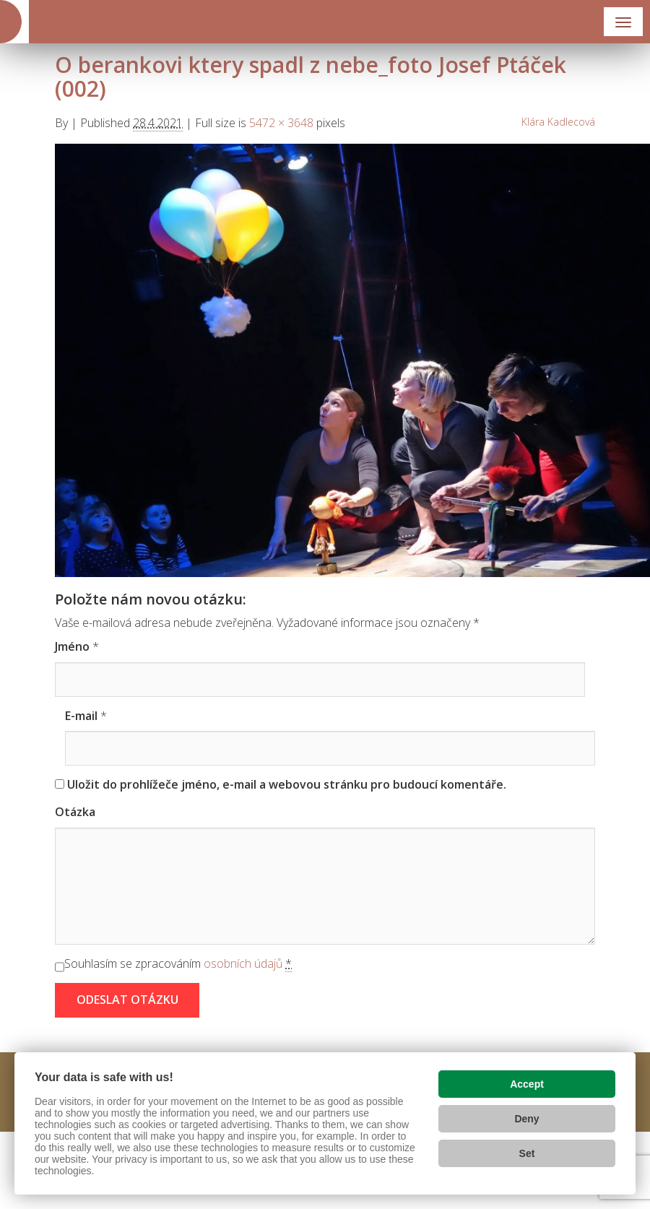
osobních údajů (243, 963)
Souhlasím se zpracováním (178, 964)
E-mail (81, 716)
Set (527, 1153)
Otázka (75, 812)
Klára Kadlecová (558, 122)
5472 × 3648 (281, 123)
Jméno (72, 646)
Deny (526, 1118)
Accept (527, 1084)
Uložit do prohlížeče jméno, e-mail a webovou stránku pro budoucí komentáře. (286, 784)
